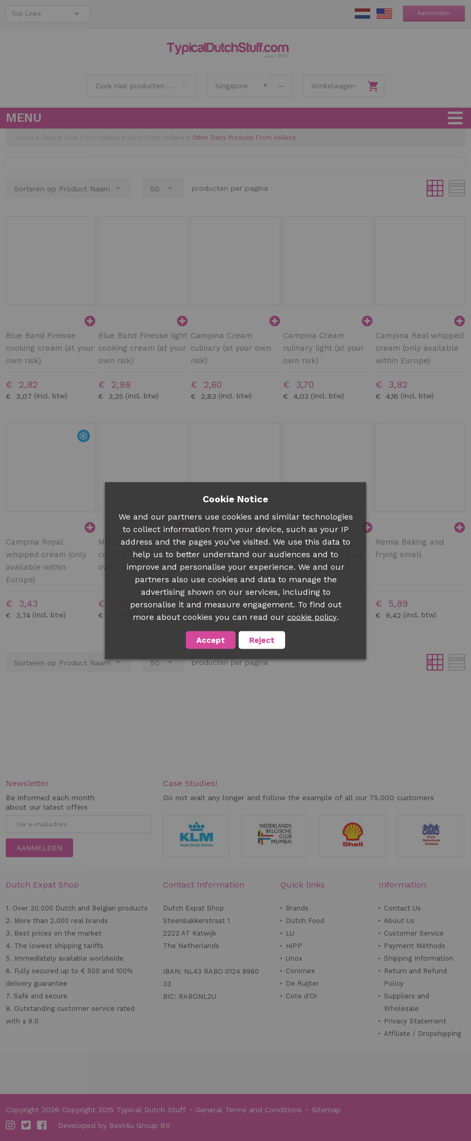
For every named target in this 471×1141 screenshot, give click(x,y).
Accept (210, 639)
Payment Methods (414, 946)
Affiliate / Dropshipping (422, 1034)
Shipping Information (418, 958)
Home (25, 137)
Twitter (26, 1125)
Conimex (300, 971)
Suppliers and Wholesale (406, 1002)
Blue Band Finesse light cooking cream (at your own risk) (142, 348)
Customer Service (414, 933)
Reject (262, 639)
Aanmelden (433, 13)
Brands (297, 908)
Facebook (42, 1125)
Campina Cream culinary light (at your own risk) (323, 348)
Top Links (26, 13)
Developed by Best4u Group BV (114, 1125)
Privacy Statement (415, 1021)
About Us (399, 921)
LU (290, 933)
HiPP (294, 946)
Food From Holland (92, 137)
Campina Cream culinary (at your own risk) (231, 348)
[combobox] (141, 86)
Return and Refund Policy (415, 977)
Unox (294, 958)
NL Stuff (362, 13)
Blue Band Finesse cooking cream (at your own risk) (50, 348)
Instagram (11, 1125)
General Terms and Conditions (249, 1109)
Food (49, 137)
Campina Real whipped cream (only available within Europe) (419, 348)
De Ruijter (302, 983)
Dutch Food (305, 921)
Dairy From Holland (155, 137)
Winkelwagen (333, 86)
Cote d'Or (301, 996)
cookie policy (312, 616)
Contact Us (402, 908)
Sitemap (326, 1109)
